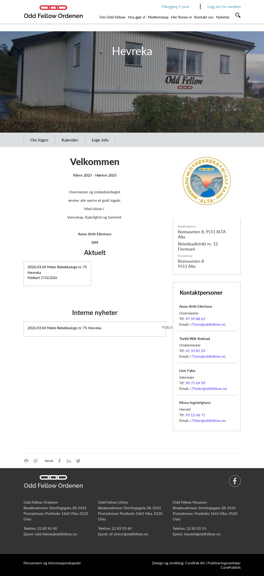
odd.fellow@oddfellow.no (56, 534)
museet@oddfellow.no (202, 534)
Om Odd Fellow (112, 17)
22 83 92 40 (47, 528)
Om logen (39, 139)
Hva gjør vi (136, 17)
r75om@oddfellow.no (207, 324)
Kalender (70, 139)
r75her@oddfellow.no (208, 420)
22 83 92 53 (196, 528)
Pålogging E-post (175, 6)
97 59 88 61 (195, 318)
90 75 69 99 (195, 383)
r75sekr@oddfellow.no (208, 388)
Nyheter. (223, 17)
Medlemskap (158, 17)
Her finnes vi (181, 17)
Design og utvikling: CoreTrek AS (178, 563)
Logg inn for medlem (224, 6)
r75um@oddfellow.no (207, 356)
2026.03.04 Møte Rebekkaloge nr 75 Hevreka (64, 327)
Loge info (100, 139)
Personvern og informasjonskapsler (52, 563)
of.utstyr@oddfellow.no (128, 534)
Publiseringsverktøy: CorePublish (224, 565)
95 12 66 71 (195, 415)
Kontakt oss (204, 17)
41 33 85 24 (195, 350)
